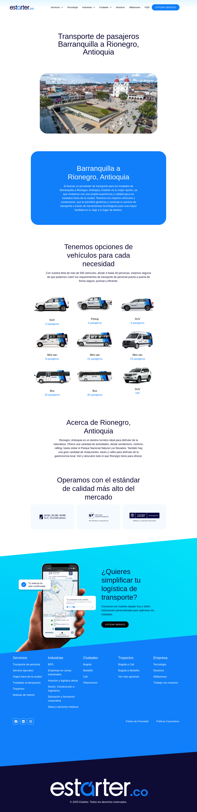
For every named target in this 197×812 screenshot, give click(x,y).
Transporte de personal (26, 664)
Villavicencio (90, 682)
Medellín (88, 670)
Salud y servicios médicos (63, 706)
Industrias (88, 7)
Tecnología (72, 7)
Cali (85, 676)
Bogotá (87, 664)
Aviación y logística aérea (63, 680)
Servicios (57, 7)
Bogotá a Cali (126, 664)
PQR (147, 7)
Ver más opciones (128, 676)
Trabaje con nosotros (165, 682)
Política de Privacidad (137, 721)
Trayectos (18, 688)
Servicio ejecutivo (23, 670)
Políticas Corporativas (167, 721)
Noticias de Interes (24, 694)
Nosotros (120, 7)
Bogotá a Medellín (129, 670)
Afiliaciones (134, 7)
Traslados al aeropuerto (27, 682)
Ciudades (105, 7)
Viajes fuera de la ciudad (27, 676)
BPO (50, 664)
